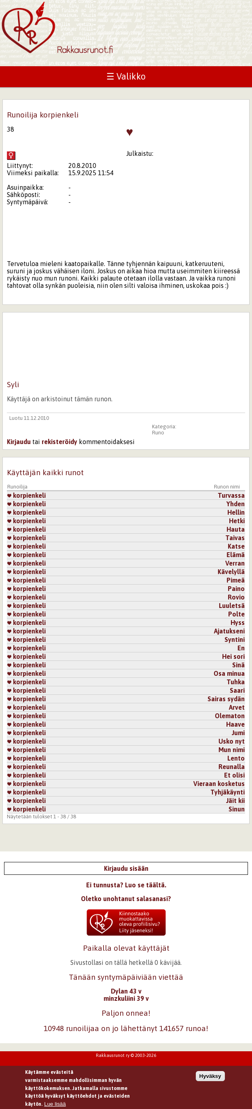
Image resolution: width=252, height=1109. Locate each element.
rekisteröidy (59, 441)
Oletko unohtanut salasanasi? (126, 898)
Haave (235, 724)
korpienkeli (26, 495)
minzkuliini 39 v (126, 998)
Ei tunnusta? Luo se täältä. (126, 885)
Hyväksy (210, 1079)
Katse (236, 546)
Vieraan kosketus (219, 783)
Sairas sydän (226, 698)
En (241, 648)
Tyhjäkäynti (227, 792)
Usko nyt (231, 741)
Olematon (230, 715)
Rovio (236, 597)
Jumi (238, 732)
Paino (236, 588)
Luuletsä (232, 605)
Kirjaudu (19, 441)
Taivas (235, 537)
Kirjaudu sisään (126, 868)
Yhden (236, 503)
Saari (237, 690)
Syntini (234, 639)
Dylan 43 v (126, 991)
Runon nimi (227, 487)
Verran (235, 563)
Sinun (237, 809)
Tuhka (236, 682)
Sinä (238, 665)
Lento (236, 758)
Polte (236, 614)
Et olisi (234, 775)
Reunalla (231, 766)
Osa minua (229, 673)
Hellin (236, 512)
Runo (158, 433)
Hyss (238, 622)
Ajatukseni (229, 631)
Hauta (236, 529)
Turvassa (231, 495)
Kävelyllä (231, 571)
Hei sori (233, 656)
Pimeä (236, 580)
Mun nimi (231, 749)
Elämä (236, 554)
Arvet (237, 707)
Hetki (237, 520)
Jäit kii (235, 800)
